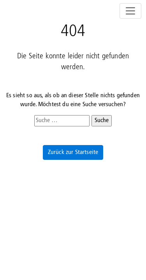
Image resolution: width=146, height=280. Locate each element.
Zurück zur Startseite (73, 152)
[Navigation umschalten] (130, 11)
